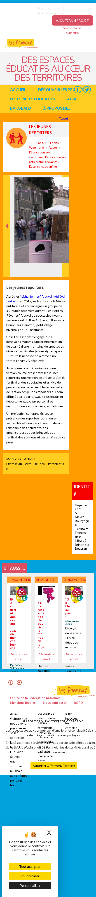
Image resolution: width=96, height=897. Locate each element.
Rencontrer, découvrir (16, 138)
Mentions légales (23, 702)
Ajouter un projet (72, 20)
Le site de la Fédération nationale (35, 698)
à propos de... (57, 108)
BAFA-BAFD (20, 108)
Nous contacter (55, 702)
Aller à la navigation (50, 13)
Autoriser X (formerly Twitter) (54, 766)
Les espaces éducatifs (32, 99)
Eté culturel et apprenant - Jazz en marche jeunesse (13, 625)
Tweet (64, 118)
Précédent (6, 269)
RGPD (78, 702)
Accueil (18, 89)
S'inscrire (72, 33)
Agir (71, 99)
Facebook (77, 89)
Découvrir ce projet (19, 656)
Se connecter (72, 28)
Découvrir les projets (61, 89)
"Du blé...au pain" (68, 608)
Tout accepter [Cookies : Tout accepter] (30, 866)
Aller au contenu (48, 8)
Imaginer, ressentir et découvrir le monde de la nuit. (41, 625)
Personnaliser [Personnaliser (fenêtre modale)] (30, 885)
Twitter (87, 89)
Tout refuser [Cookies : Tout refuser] (30, 876)
